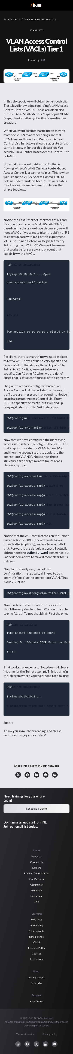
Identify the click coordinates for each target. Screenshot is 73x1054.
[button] (18, 775)
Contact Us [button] (36, 862)
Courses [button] (36, 953)
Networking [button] (36, 925)
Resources (14, 19)
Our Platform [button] (36, 878)
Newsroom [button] (36, 895)
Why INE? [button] (36, 919)
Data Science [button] (36, 936)
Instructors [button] (36, 959)
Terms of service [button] (25, 1034)
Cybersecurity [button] (36, 931)
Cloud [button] (36, 942)
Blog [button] (36, 901)
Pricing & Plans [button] (36, 977)
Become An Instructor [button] (36, 873)
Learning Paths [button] (36, 947)
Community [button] (36, 884)
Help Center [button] (36, 1001)
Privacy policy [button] (49, 1034)
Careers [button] (36, 867)
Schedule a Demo (36, 808)
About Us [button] (36, 856)
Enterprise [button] (36, 983)
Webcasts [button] (36, 890)
